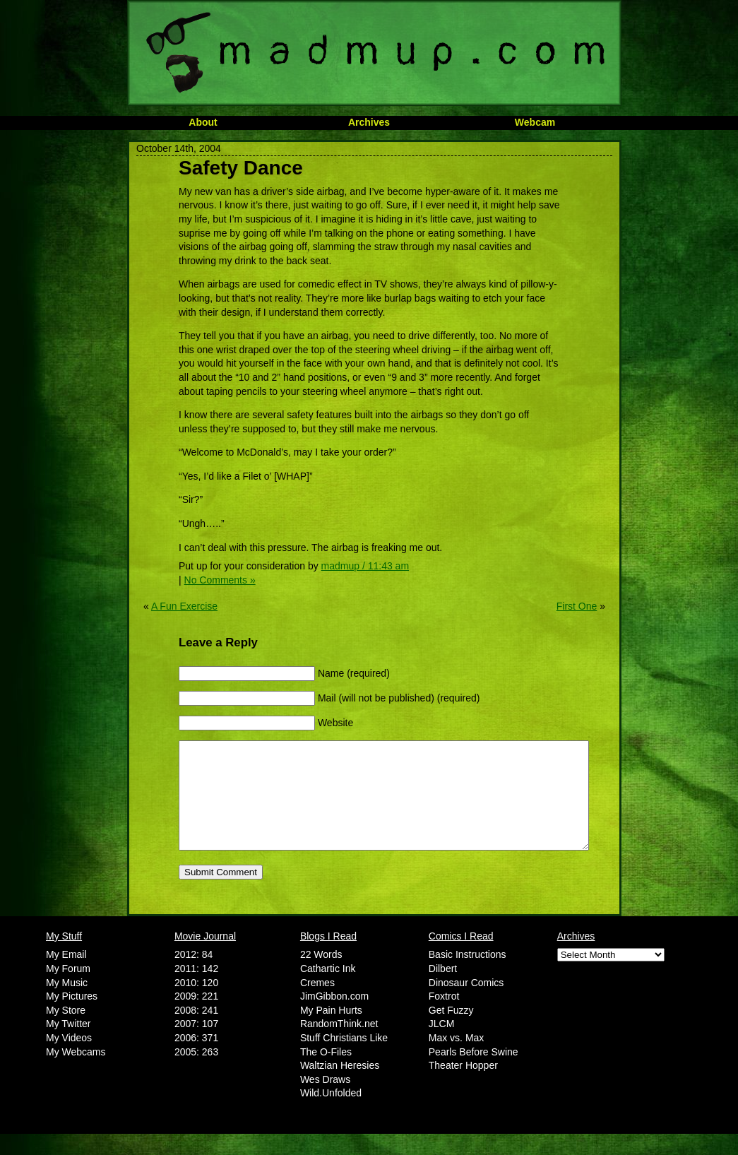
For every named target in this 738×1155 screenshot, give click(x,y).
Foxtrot (444, 1017)
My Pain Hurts (331, 1031)
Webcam (535, 122)
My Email (66, 975)
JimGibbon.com (334, 1017)
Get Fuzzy (451, 1031)
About (203, 122)
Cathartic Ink (328, 989)
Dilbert (443, 989)
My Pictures (71, 1017)
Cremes (317, 1003)
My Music (67, 1003)
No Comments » (220, 580)
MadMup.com (374, 53)
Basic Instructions (467, 975)
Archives (369, 122)
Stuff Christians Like (344, 1059)
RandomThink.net (339, 1044)
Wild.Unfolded (331, 1114)
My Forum (68, 989)
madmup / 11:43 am (365, 565)
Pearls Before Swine (473, 1073)
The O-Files (326, 1073)
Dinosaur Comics (466, 1003)
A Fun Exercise (184, 606)
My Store (65, 1031)
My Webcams (76, 1073)
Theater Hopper (463, 1086)
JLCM (442, 1044)
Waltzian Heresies (339, 1086)
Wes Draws (325, 1100)
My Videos (69, 1059)
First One (577, 606)
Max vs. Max (456, 1059)
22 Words (321, 975)
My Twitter (68, 1044)
